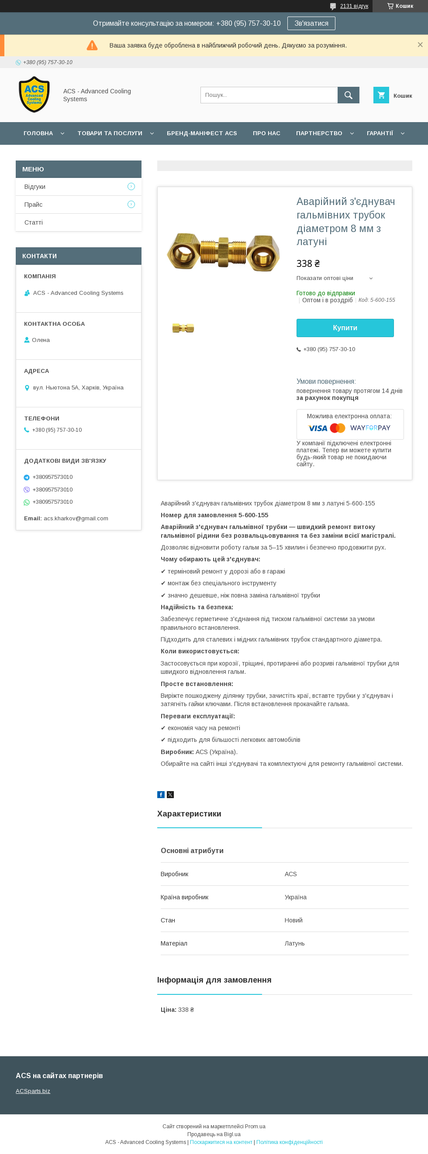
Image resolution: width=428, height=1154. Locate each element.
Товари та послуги (109, 133)
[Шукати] (348, 95)
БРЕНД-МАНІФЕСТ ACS (202, 133)
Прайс (33, 204)
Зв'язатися (311, 23)
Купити (345, 327)
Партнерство (319, 133)
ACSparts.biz (33, 1091)
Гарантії (380, 133)
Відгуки (34, 186)
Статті (33, 222)
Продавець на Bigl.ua (214, 1134)
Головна (38, 133)
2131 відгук (354, 6)
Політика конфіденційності (289, 1142)
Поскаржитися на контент (221, 1142)
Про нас (266, 133)
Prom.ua (255, 1126)
